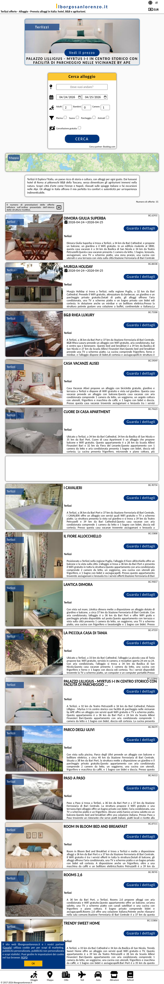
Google (7, 947)
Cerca (82, 138)
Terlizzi (11, 222)
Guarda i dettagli (141, 228)
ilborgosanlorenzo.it (82, 6)
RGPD (24, 957)
